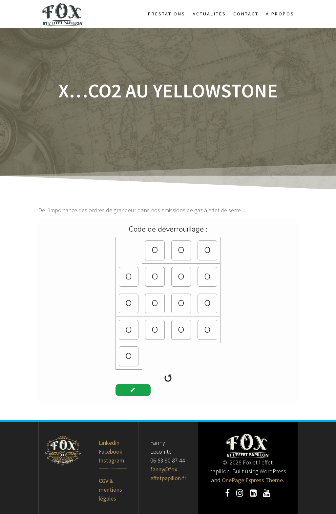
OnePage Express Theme (252, 480)
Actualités (209, 14)
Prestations (166, 14)
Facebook (110, 451)
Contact (246, 14)
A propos (280, 14)
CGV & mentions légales (110, 489)
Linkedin (109, 442)
